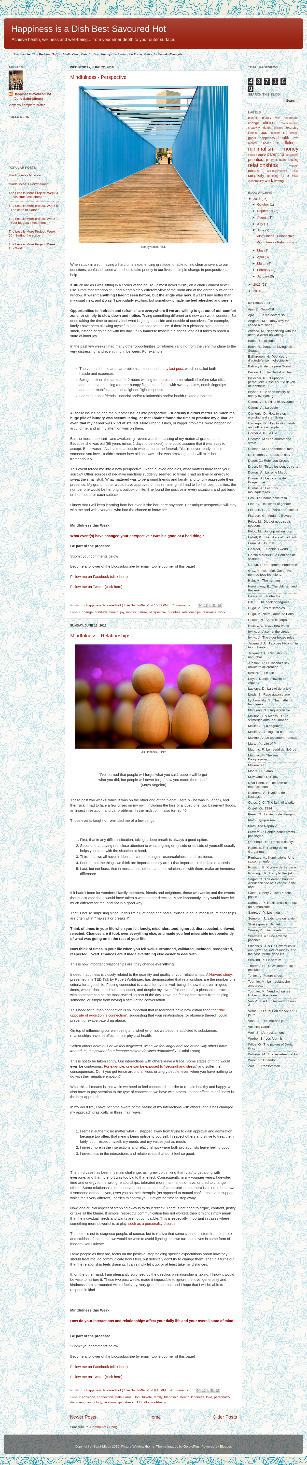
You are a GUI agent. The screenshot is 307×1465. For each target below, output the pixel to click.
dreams (278, 127)
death (267, 127)
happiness (267, 138)
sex (296, 170)
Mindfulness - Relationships (100, 635)
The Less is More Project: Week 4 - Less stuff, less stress (33, 195)
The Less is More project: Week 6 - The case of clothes (33, 207)
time (285, 175)
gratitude (101, 612)
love (209, 1397)
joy (122, 612)
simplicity (256, 175)
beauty (266, 118)
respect (293, 166)
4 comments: (180, 1390)
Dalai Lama (123, 1397)
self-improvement (277, 170)
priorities (174, 612)
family (158, 1397)
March (262, 263)
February (264, 270)
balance (253, 118)
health (113, 612)
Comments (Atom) (103, 1427)
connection (105, 1397)
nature (142, 612)
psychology (94, 1402)
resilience (210, 612)
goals (252, 138)
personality (292, 154)
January (263, 276)
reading (294, 160)
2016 (257, 199)
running (253, 170)
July (260, 224)
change (87, 612)
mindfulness (287, 142)
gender (294, 132)
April (261, 257)
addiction (88, 1397)
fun (285, 133)
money (131, 612)
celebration (291, 118)
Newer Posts (83, 1417)
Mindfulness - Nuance (25, 175)
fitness (252, 133)
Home (154, 1417)
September (265, 211)
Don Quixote (143, 1397)
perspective (157, 612)
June (261, 230)
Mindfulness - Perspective (98, 77)
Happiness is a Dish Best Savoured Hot (88, 29)
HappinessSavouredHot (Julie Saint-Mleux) (32, 96)
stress (128, 1402)
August (262, 217)
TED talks (142, 1402)
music (251, 154)
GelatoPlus (191, 1446)
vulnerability (256, 181)
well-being (158, 1402)
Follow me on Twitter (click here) (96, 587)
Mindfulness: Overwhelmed (29, 184)
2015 (257, 284)
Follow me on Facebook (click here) (99, 577)
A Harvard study (219, 975)
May (260, 250)
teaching (273, 176)
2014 (257, 291)
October (263, 204)
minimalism (261, 149)
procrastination (276, 160)
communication (289, 123)
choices (270, 122)
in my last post (171, 369)
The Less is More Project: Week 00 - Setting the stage (32, 233)
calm (277, 117)
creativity (254, 127)
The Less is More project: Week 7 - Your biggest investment (33, 220)
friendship (171, 1397)
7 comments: (182, 605)
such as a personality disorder (152, 1224)
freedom (275, 132)
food (263, 132)
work (221, 612)
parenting (275, 154)
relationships (191, 612)
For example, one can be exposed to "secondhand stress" (150, 1066)
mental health (259, 143)
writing (279, 181)
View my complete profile (27, 105)
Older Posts (225, 1417)
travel (295, 175)
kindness (197, 1397)
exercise (292, 127)
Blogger (225, 1446)
